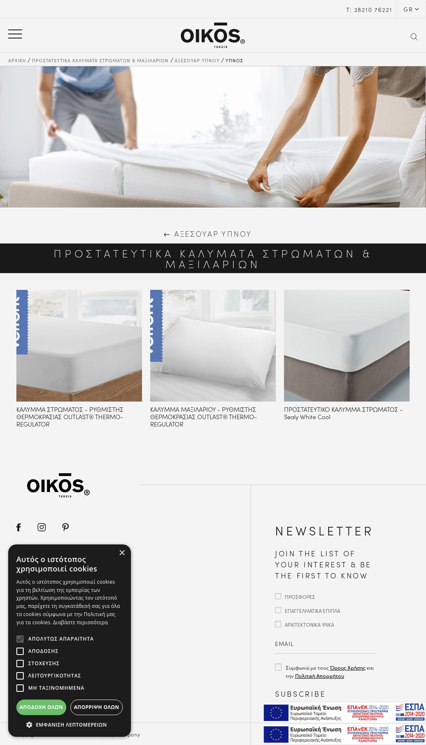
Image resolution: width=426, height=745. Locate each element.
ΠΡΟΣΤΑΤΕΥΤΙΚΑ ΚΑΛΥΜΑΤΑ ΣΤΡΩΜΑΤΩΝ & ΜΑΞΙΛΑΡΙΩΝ (100, 60)
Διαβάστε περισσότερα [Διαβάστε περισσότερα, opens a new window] (80, 622)
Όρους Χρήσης (347, 667)
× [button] (122, 553)
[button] (69, 724)
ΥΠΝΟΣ (234, 60)
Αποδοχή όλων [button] (41, 707)
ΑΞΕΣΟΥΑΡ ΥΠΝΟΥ (197, 60)
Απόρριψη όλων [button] (96, 707)
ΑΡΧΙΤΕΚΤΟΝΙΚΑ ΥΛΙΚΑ (309, 624)
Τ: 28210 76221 (369, 9)
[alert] (69, 640)
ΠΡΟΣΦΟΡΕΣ (300, 596)
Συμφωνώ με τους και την (330, 672)
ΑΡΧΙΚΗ (17, 60)
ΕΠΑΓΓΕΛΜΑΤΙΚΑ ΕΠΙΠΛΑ (312, 610)
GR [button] (408, 9)
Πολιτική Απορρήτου (319, 676)
